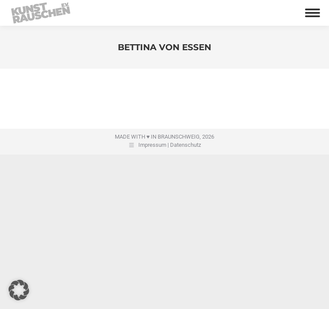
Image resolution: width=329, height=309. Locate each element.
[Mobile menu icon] (312, 13)
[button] (19, 290)
